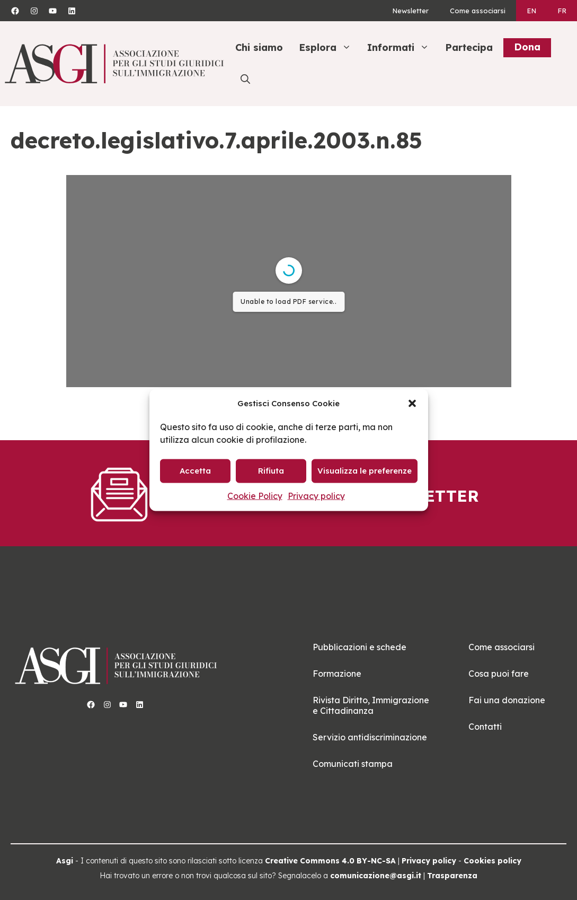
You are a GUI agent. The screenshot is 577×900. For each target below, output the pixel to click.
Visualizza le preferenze (364, 471)
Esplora (330, 48)
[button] (412, 403)
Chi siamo (259, 47)
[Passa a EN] (531, 10)
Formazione (337, 673)
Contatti (485, 726)
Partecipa (469, 47)
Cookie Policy (254, 495)
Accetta (195, 471)
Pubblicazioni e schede (359, 647)
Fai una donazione (506, 700)
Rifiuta (271, 471)
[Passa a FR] (562, 10)
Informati (403, 48)
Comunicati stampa (353, 763)
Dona (527, 47)
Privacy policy (316, 495)
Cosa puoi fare (498, 673)
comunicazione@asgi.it (375, 875)
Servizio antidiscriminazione (370, 737)
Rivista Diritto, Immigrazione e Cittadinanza (371, 705)
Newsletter (410, 10)
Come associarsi (477, 10)
